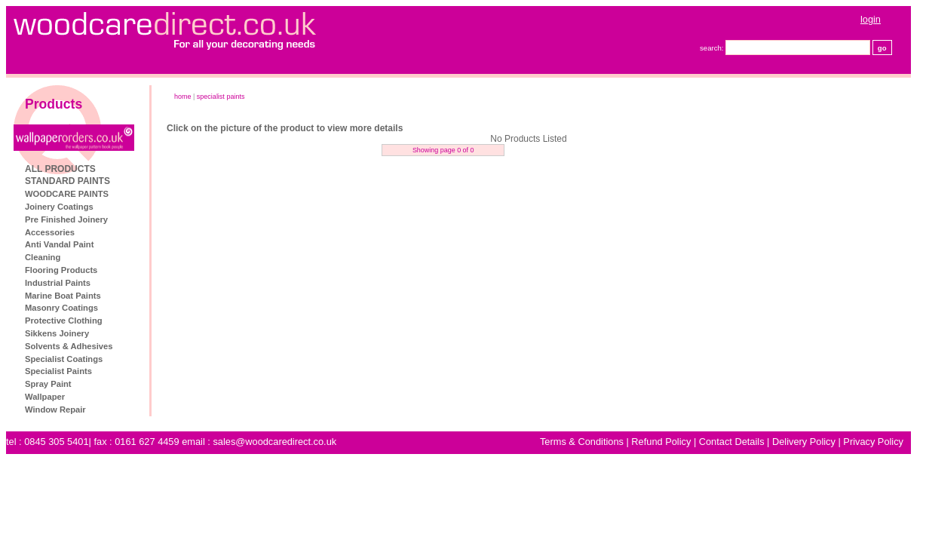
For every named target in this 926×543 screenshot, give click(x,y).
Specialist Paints (58, 371)
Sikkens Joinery (57, 333)
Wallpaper (45, 396)
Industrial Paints (57, 282)
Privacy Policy (873, 441)
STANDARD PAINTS (67, 181)
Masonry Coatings (61, 307)
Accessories (50, 232)
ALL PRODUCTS (60, 169)
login (870, 19)
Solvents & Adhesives (68, 346)
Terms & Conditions (582, 441)
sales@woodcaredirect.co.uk (274, 441)
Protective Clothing (64, 320)
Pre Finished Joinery (66, 219)
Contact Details (732, 441)
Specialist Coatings (64, 359)
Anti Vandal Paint (59, 244)
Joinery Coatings (59, 206)
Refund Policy (661, 441)
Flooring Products (61, 270)
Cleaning (42, 257)
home (183, 96)
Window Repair (55, 409)
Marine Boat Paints (63, 295)
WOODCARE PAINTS (67, 193)
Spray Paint (48, 383)
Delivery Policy (804, 441)
